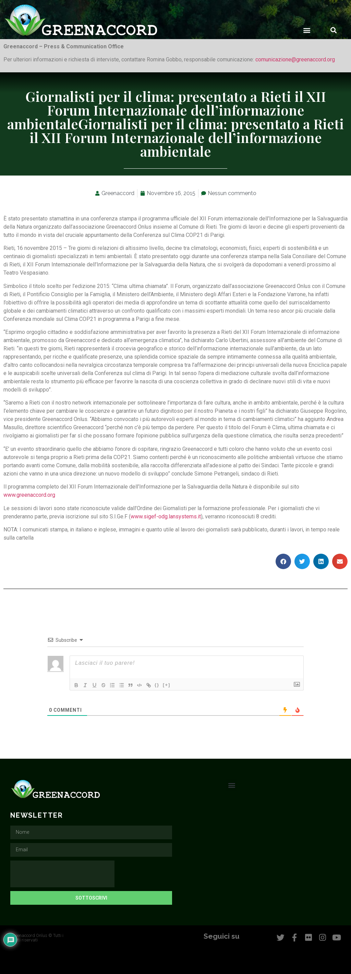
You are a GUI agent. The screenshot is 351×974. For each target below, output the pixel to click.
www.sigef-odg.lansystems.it (166, 516)
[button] (307, 30)
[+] (172, 684)
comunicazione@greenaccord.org (295, 59)
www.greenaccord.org (29, 495)
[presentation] (62, 874)
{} (162, 684)
